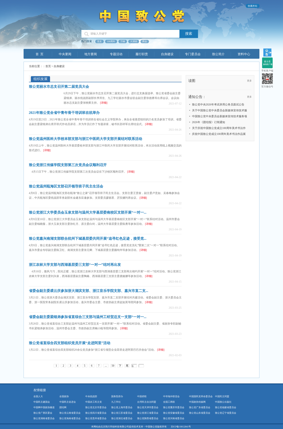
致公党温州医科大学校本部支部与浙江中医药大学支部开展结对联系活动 (85, 139)
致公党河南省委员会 (173, 418)
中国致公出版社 (223, 402)
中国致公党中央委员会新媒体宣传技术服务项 (219, 116)
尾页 (127, 365)
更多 (249, 80)
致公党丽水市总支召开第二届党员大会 (59, 87)
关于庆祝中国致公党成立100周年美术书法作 (219, 128)
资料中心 (244, 54)
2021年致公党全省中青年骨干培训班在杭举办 (64, 113)
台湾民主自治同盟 (146, 402)
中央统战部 (91, 396)
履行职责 (141, 54)
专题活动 (116, 54)
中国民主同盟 (222, 396)
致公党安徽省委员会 (173, 413)
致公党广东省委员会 (199, 407)
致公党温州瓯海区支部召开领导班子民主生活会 (66, 186)
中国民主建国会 (41, 402)
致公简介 (218, 54)
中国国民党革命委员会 (201, 396)
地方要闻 (90, 54)
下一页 (120, 365)
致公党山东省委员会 (199, 413)
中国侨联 (142, 396)
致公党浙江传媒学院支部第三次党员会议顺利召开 (68, 165)
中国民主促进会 (67, 402)
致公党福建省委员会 (225, 407)
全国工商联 (169, 402)
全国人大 (38, 396)
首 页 (39, 54)
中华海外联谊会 (171, 396)
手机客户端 (267, 70)
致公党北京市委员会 (96, 407)
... (106, 365)
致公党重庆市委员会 (173, 407)
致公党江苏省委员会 (121, 413)
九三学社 (116, 402)
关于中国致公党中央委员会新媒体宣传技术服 (219, 110)
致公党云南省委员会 (70, 413)
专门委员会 (193, 54)
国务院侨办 (117, 396)
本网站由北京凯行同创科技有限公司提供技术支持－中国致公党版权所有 (129, 426)
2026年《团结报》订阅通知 (208, 122)
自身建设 (167, 54)
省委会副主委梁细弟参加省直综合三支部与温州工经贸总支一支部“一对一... (88, 317)
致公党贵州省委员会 (96, 418)
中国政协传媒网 (197, 402)
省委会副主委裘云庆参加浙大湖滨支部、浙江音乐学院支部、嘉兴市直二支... (88, 291)
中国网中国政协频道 (44, 407)
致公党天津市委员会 (147, 407)
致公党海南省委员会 (70, 418)
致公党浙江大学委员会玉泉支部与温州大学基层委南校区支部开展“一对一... (88, 212)
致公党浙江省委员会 (147, 413)
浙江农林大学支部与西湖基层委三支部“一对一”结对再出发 (75, 265)
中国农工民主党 (93, 402)
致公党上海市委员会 (121, 407)
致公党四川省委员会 (96, 413)
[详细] (103, 102)
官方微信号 (267, 86)
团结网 (62, 407)
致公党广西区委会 (42, 413)
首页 (48, 66)
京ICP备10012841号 (181, 426)
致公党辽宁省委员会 (225, 413)
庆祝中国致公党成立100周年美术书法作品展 (219, 134)
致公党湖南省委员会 (44, 418)
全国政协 (64, 396)
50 (113, 365)
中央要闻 (65, 54)
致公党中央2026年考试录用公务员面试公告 (218, 104)
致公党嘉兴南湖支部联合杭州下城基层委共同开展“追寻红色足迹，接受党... (88, 239)
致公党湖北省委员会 (121, 418)
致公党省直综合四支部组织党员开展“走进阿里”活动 (69, 343)
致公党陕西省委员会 (147, 418)
